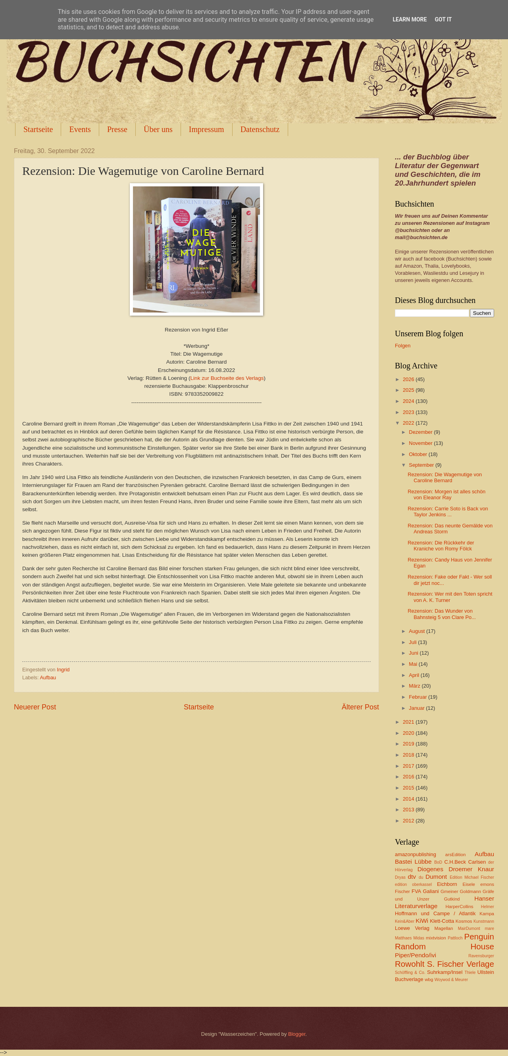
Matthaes (403, 938)
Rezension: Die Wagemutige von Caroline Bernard (445, 477)
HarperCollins (459, 906)
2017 (409, 766)
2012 (409, 821)
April (414, 675)
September (422, 465)
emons (487, 884)
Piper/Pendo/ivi (415, 955)
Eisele (468, 884)
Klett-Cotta (442, 921)
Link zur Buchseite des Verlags (227, 378)
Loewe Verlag (412, 928)
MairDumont (469, 928)
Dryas (400, 877)
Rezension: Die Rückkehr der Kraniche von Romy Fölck (441, 546)
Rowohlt (409, 963)
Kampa (486, 913)
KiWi (422, 920)
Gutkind (452, 899)
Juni (414, 653)
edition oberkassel (413, 884)
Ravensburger (481, 956)
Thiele (469, 972)
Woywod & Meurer (451, 979)
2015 (409, 788)
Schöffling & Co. (410, 972)
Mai (413, 664)
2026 (409, 379)
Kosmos (464, 921)
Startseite (38, 129)
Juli (413, 642)
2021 (409, 722)
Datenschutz (260, 129)
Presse (117, 129)
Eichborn (447, 884)
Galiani (431, 891)
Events (79, 129)
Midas (418, 938)
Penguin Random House (444, 941)
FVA (416, 891)
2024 (409, 401)
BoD (438, 862)
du (421, 877)
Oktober (418, 454)
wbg (429, 979)
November (421, 443)
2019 (409, 744)
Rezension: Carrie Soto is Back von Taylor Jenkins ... (448, 511)
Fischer (402, 891)
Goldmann (470, 891)
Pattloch (455, 938)
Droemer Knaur (471, 869)
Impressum (206, 129)
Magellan (443, 928)
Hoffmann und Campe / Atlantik (435, 913)
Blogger (297, 1034)
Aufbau (48, 677)
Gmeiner (449, 891)
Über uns (158, 129)
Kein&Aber (404, 921)
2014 (409, 799)
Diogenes (430, 869)
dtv (412, 876)
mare (489, 928)
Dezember (421, 432)
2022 (409, 423)
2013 (409, 810)
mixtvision (436, 937)
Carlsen (477, 862)
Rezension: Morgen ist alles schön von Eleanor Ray (446, 494)
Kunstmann (483, 921)
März (415, 686)
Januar (417, 708)
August (417, 631)
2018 (409, 755)
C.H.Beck (455, 862)
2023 (409, 412)
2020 (409, 733)
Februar (418, 697)
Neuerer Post (35, 707)
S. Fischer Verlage (460, 963)
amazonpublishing (415, 854)
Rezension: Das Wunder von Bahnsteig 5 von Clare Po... (442, 614)
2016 (409, 777)
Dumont (436, 876)
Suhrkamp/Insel (444, 972)
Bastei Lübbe (413, 861)
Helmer (487, 907)
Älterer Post (360, 707)
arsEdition (455, 854)
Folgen (402, 346)
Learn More (410, 19)
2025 (409, 390)
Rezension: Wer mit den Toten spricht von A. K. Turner (450, 597)
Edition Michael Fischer (472, 877)
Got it (443, 19)
